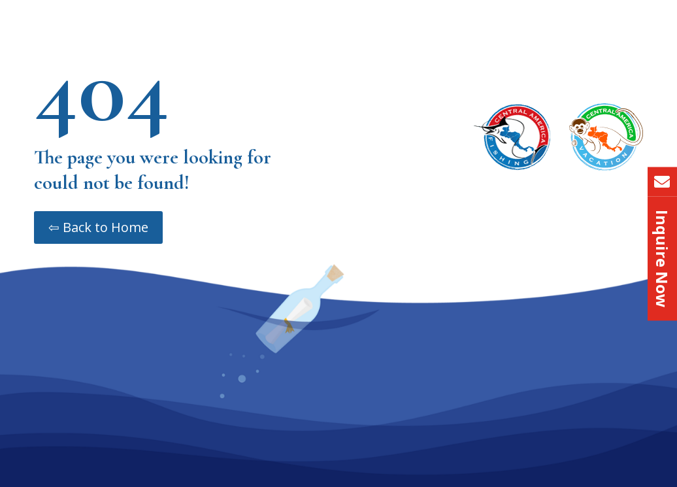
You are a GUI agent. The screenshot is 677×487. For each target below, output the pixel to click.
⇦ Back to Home (98, 227)
